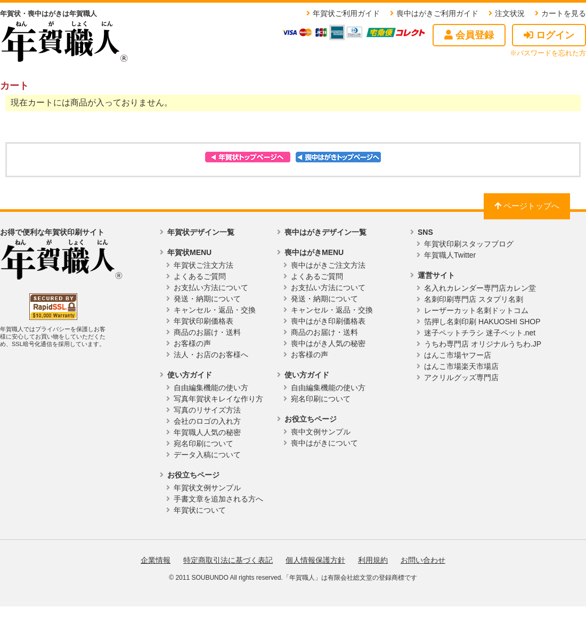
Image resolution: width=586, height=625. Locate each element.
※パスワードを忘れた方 (548, 53)
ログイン (549, 35)
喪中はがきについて (324, 443)
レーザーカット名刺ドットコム (476, 310)
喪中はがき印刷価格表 (328, 321)
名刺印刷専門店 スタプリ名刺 (473, 299)
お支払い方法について (211, 287)
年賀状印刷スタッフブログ (469, 244)
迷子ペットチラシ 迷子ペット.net (479, 332)
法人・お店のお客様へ (211, 354)
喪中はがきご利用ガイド (437, 13)
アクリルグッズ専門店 (461, 377)
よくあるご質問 (200, 276)
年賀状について (200, 510)
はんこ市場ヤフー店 (457, 355)
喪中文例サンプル (321, 431)
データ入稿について (207, 454)
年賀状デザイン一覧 (200, 232)
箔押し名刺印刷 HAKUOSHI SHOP (482, 321)
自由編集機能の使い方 (211, 387)
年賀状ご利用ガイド (346, 13)
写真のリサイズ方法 (207, 410)
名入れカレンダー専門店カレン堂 (480, 288)
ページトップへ (526, 205)
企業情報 (155, 560)
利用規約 (373, 560)
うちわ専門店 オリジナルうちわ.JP (482, 344)
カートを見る (563, 13)
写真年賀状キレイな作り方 (218, 398)
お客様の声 (192, 343)
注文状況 (510, 13)
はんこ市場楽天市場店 (461, 366)
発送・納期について (207, 298)
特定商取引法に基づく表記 (228, 560)
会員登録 (469, 35)
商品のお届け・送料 (207, 332)
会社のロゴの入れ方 (207, 421)
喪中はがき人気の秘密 (328, 343)
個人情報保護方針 (315, 560)
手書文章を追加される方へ (218, 499)
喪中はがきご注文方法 (328, 265)
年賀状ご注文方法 (203, 265)
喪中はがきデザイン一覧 (325, 232)
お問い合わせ (423, 560)
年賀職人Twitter (450, 255)
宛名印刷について (203, 443)
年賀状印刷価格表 (203, 321)
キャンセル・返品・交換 (215, 310)
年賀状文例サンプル (207, 487)
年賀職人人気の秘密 (207, 432)
